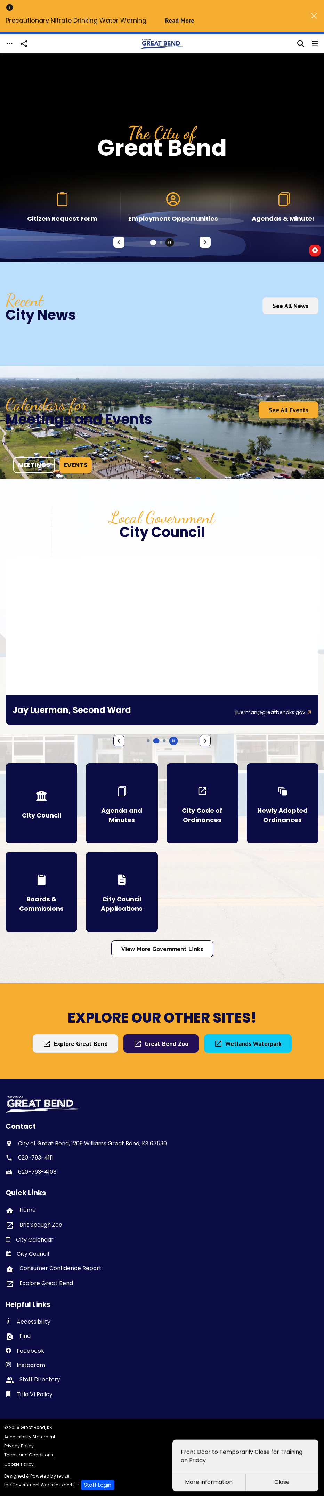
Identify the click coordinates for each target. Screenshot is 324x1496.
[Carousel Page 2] (161, 242)
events (76, 465)
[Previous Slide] (118, 242)
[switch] (315, 250)
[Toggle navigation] (9, 44)
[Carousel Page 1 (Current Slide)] (153, 242)
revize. (64, 1476)
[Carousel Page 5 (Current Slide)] (156, 740)
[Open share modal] (24, 44)
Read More (179, 20)
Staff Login (97, 1484)
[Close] (313, 15)
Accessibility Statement (29, 1437)
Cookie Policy (19, 1464)
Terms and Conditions (28, 1455)
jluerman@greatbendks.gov (270, 712)
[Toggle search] (300, 43)
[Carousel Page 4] (148, 740)
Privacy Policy (19, 1446)
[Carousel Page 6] (164, 740)
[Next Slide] (205, 242)
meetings (34, 465)
